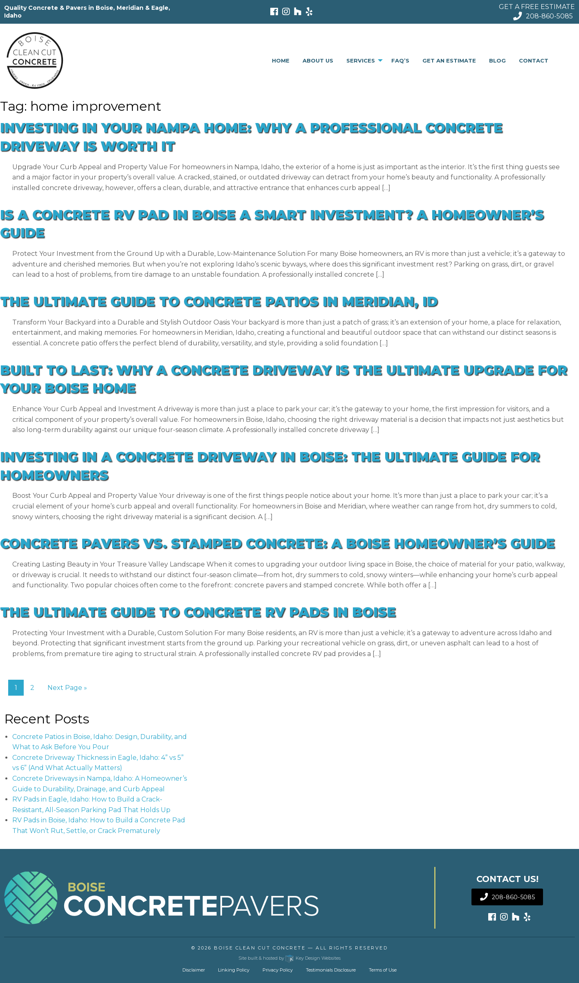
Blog (497, 60)
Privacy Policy (278, 970)
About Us (318, 60)
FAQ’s (400, 60)
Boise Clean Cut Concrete (259, 948)
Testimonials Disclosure (331, 970)
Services (360, 60)
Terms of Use (383, 970)
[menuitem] (280, 61)
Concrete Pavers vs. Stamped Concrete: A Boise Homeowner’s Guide (277, 543)
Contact (533, 60)
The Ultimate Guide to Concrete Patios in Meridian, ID (219, 301)
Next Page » (67, 688)
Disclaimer (193, 970)
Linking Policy (233, 970)
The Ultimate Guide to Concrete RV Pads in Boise (198, 612)
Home (281, 60)
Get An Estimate (449, 60)
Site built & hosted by (289, 958)
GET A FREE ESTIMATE (537, 7)
